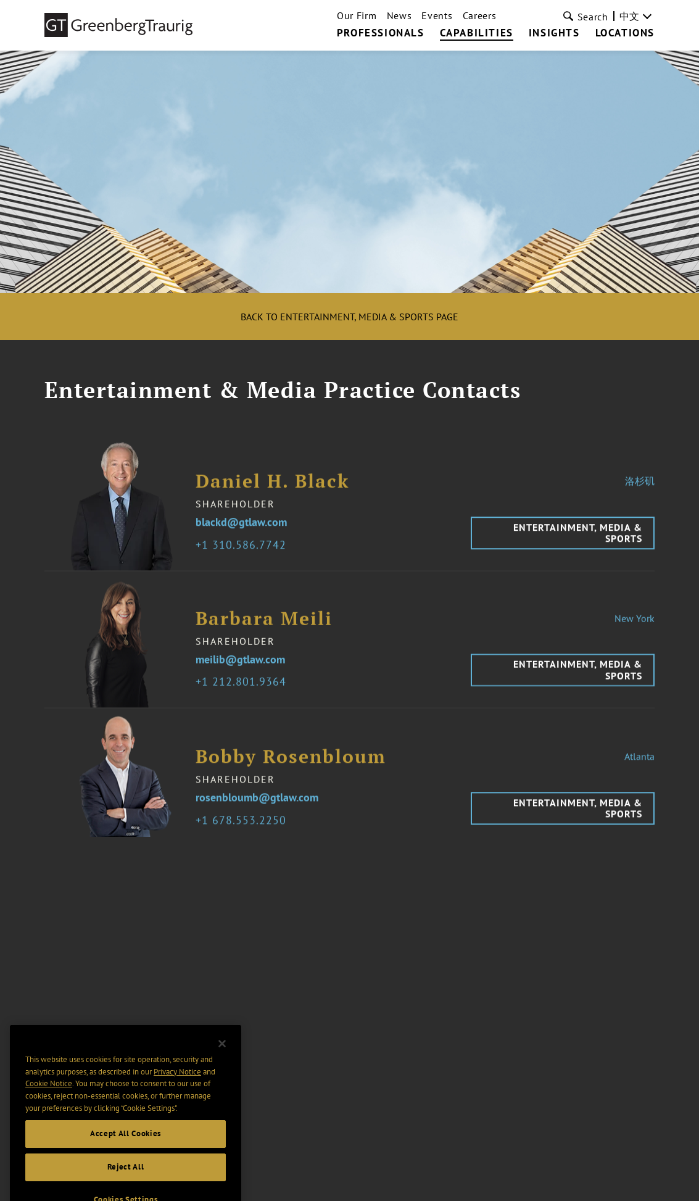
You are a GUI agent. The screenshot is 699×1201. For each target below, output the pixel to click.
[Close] (222, 1057)
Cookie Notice (48, 1097)
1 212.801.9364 (244, 690)
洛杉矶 (640, 489)
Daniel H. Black (272, 489)
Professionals (380, 33)
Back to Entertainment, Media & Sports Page (349, 316)
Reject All (125, 1180)
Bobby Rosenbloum (291, 765)
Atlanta (639, 764)
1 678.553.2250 (244, 828)
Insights (554, 33)
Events (436, 15)
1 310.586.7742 (244, 553)
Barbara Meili (264, 627)
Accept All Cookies (125, 1147)
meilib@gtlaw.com (240, 668)
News (399, 15)
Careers (480, 15)
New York (634, 626)
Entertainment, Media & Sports (577, 540)
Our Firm (357, 15)
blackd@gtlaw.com (241, 530)
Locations (625, 33)
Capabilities (476, 33)
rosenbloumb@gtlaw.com (257, 806)
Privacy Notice (177, 1084)
